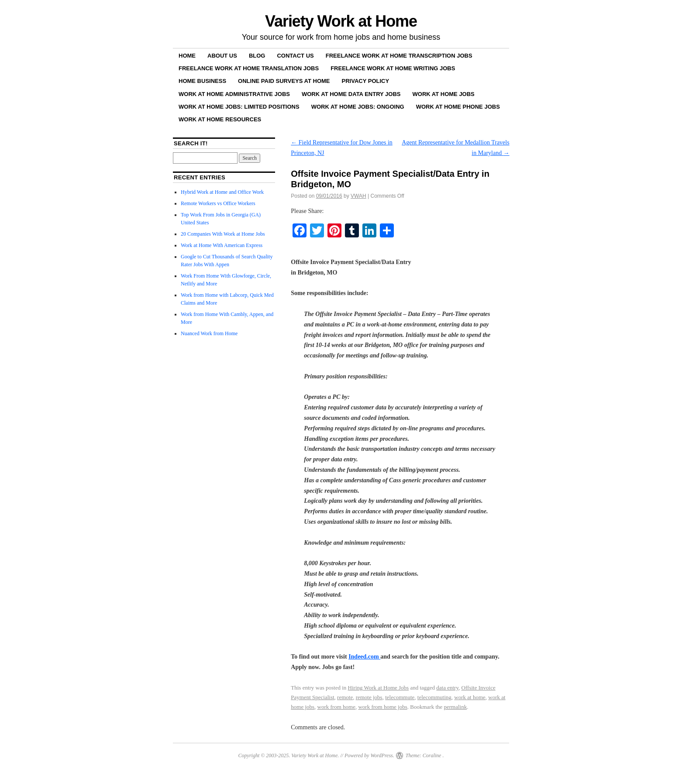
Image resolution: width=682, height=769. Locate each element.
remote (345, 697)
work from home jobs (382, 707)
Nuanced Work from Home (209, 333)
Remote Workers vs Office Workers (218, 203)
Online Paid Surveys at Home (284, 81)
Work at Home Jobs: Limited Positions (239, 106)
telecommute (399, 697)
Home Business (202, 81)
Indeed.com (364, 656)
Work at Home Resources (220, 119)
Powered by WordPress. (369, 755)
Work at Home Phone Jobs (458, 106)
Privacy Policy (365, 81)
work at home (469, 697)
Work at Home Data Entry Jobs (351, 94)
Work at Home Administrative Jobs (234, 94)
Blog (257, 55)
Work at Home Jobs (444, 94)
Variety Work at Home (341, 21)
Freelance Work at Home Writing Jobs (393, 68)
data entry (447, 687)
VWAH (358, 196)
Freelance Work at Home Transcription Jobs (399, 55)
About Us (222, 55)
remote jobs (369, 697)
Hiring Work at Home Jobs (378, 687)
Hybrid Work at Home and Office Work (222, 192)
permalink (455, 707)
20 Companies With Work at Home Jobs (223, 234)
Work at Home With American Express (221, 245)
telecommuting (434, 697)
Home (187, 55)
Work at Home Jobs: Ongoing (357, 106)
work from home (336, 707)
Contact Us (295, 55)
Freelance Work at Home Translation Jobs (249, 68)
